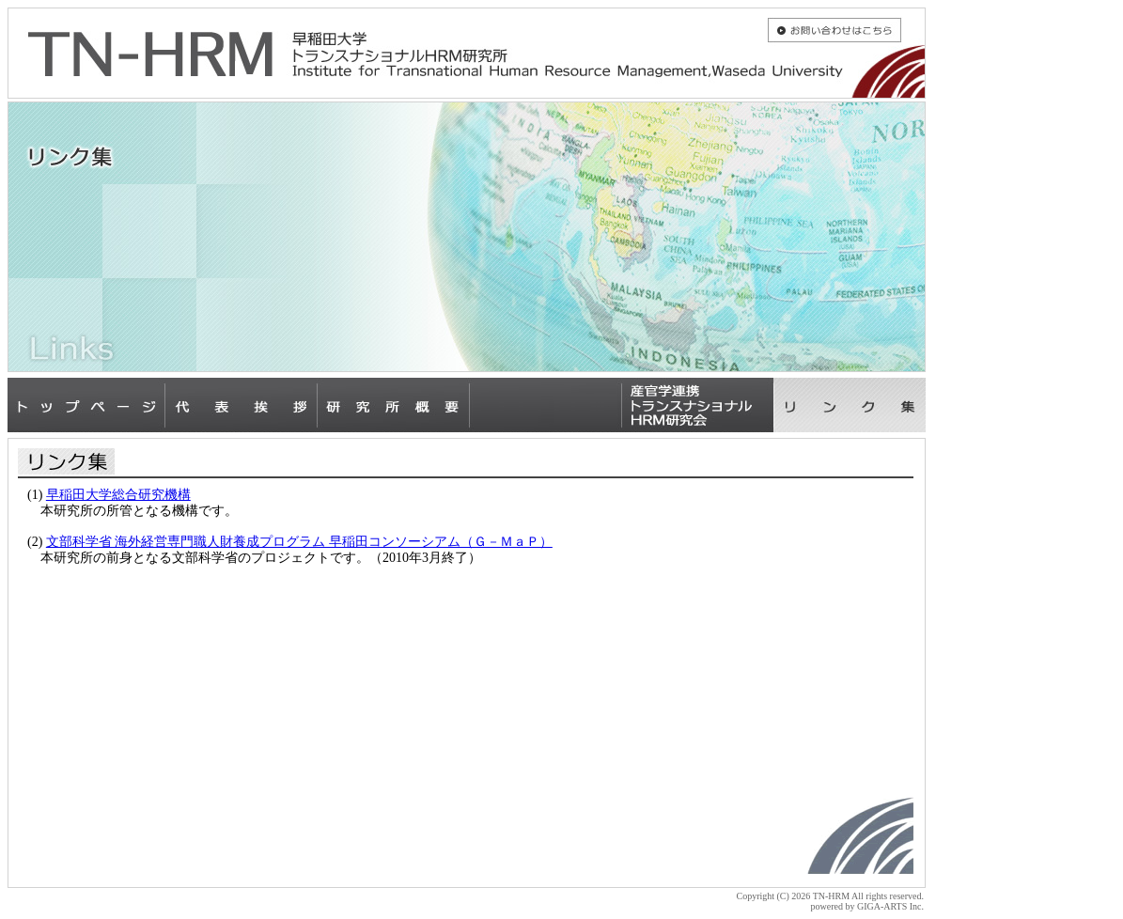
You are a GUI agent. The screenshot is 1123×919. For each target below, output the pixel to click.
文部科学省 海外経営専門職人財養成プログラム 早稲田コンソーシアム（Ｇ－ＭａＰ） (299, 542)
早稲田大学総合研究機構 (118, 495)
